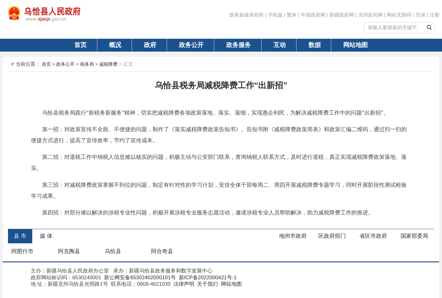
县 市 (20, 236)
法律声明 (183, 284)
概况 (115, 44)
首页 (80, 44)
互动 (279, 44)
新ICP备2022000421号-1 (207, 277)
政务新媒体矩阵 (246, 15)
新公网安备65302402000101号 (139, 277)
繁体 (292, 15)
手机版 (275, 15)
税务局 (87, 64)
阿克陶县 (69, 251)
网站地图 (355, 44)
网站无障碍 (399, 15)
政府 (150, 44)
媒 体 (46, 236)
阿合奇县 (162, 251)
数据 (314, 44)
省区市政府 (373, 236)
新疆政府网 (341, 15)
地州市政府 (293, 236)
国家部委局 (414, 236)
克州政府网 (370, 15)
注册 (434, 15)
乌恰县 (113, 251)
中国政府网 (313, 15)
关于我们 (207, 284)
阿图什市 (22, 251)
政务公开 (191, 44)
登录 (420, 15)
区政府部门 (332, 236)
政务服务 (238, 44)
